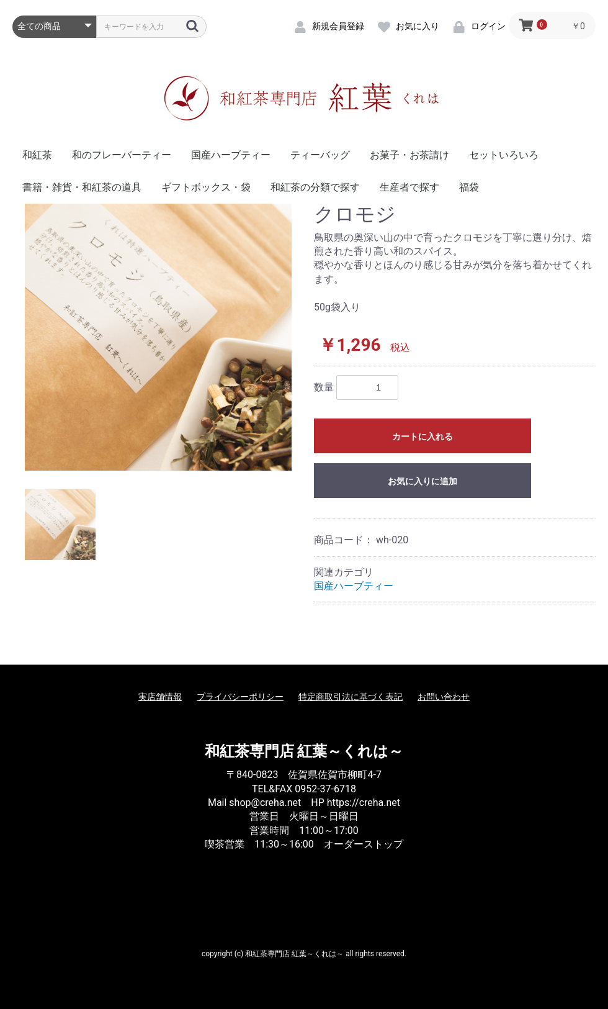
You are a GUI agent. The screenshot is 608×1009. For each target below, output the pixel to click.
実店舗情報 (160, 697)
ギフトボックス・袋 (206, 187)
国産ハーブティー (230, 155)
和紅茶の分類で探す (315, 187)
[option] (158, 337)
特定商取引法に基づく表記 (350, 697)
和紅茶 (37, 155)
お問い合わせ (444, 697)
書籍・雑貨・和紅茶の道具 (81, 187)
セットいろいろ (504, 155)
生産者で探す (409, 187)
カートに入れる (422, 436)
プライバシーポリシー (240, 697)
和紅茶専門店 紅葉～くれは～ (304, 751)
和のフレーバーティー (121, 155)
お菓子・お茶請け (409, 155)
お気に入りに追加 (422, 481)
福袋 (469, 187)
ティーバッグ (320, 155)
